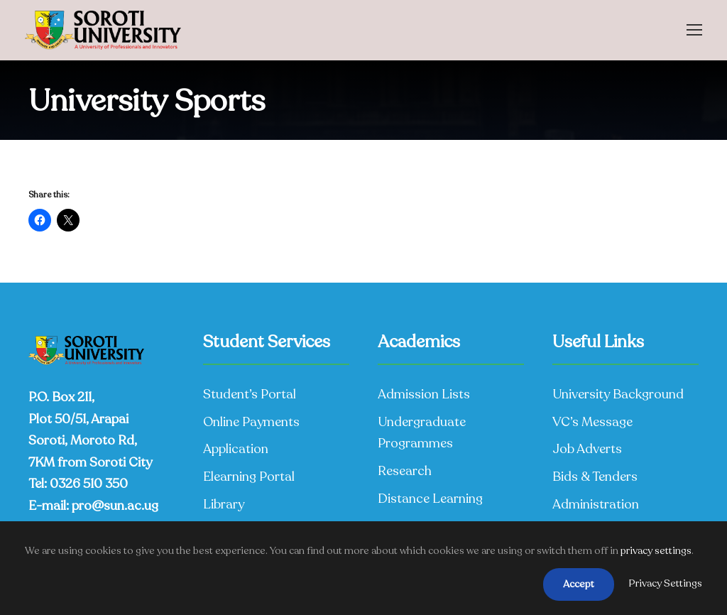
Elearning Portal (249, 476)
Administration (595, 504)
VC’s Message (592, 421)
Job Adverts (587, 448)
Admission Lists (424, 394)
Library (223, 504)
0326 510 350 (89, 483)
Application (235, 448)
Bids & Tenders (595, 476)
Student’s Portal (249, 394)
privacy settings (656, 550)
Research (405, 470)
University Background (618, 394)
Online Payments (251, 421)
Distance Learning (430, 498)
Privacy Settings (665, 583)
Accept (578, 584)
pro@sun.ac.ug (115, 505)
